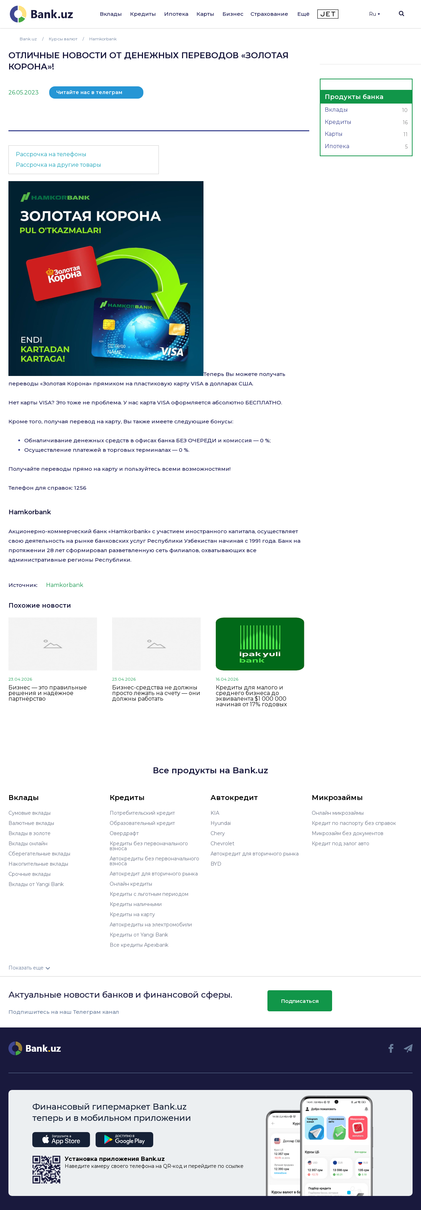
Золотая (54, 383)
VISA (197, 383)
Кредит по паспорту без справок (354, 823)
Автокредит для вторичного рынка (154, 874)
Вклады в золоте (29, 833)
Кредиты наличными (136, 904)
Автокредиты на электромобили (151, 924)
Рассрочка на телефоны (51, 154)
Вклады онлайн (27, 843)
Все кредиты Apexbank (139, 945)
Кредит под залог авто (340, 843)
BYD (215, 864)
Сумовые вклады (29, 813)
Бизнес (233, 14)
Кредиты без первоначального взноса (149, 846)
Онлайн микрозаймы (338, 813)
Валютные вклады (31, 823)
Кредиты (143, 14)
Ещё (303, 14)
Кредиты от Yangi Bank (139, 935)
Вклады (111, 14)
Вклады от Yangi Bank (36, 884)
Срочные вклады (29, 874)
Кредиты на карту (132, 914)
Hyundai (220, 823)
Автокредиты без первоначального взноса (154, 861)
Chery (217, 833)
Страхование (269, 14)
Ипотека (176, 14)
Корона (77, 383)
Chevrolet (222, 843)
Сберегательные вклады (39, 854)
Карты (205, 14)
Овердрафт (124, 833)
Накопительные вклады (38, 864)
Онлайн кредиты (131, 884)
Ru (374, 14)
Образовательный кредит (142, 823)
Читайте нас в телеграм (89, 92)
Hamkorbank (29, 512)
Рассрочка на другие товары (58, 164)
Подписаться (300, 1001)
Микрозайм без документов (347, 833)
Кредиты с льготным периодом (149, 894)
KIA (214, 813)
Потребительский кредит (142, 813)
